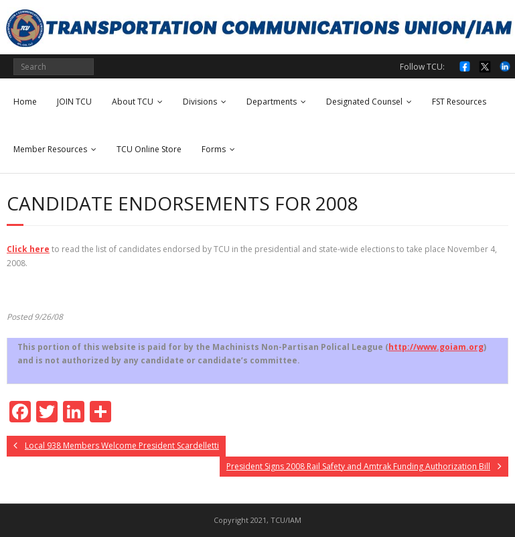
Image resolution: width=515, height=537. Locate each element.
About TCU (132, 101)
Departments (271, 101)
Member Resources (50, 149)
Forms (214, 149)
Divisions (200, 101)
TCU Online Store (149, 149)
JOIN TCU (74, 101)
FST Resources (459, 101)
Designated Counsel (364, 101)
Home (25, 101)
